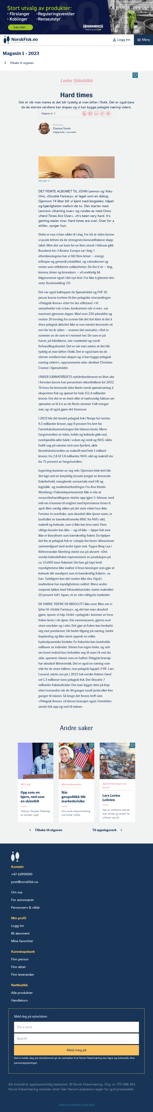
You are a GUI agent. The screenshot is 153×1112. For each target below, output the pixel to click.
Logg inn (17, 926)
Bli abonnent (20, 933)
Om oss (16, 892)
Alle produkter (22, 993)
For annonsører (22, 900)
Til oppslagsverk (104, 830)
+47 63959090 (21, 874)
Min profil (18, 918)
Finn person (20, 959)
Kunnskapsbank (23, 951)
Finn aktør (18, 967)
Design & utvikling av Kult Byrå (76, 1104)
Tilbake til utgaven (22, 63)
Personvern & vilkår (25, 908)
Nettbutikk (19, 985)
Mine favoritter (22, 941)
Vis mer (44, 180)
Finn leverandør (22, 975)
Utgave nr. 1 (48, 113)
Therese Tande (62, 128)
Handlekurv (19, 1000)
